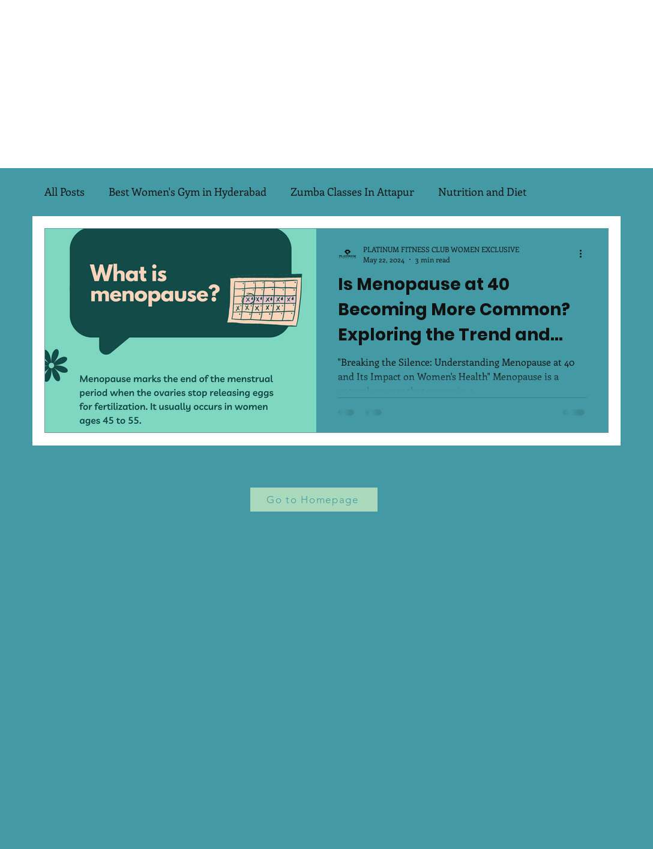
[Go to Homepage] (314, 500)
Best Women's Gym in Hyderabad (187, 191)
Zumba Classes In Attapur (352, 191)
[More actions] (584, 254)
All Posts (64, 191)
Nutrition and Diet (482, 191)
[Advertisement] (326, 84)
